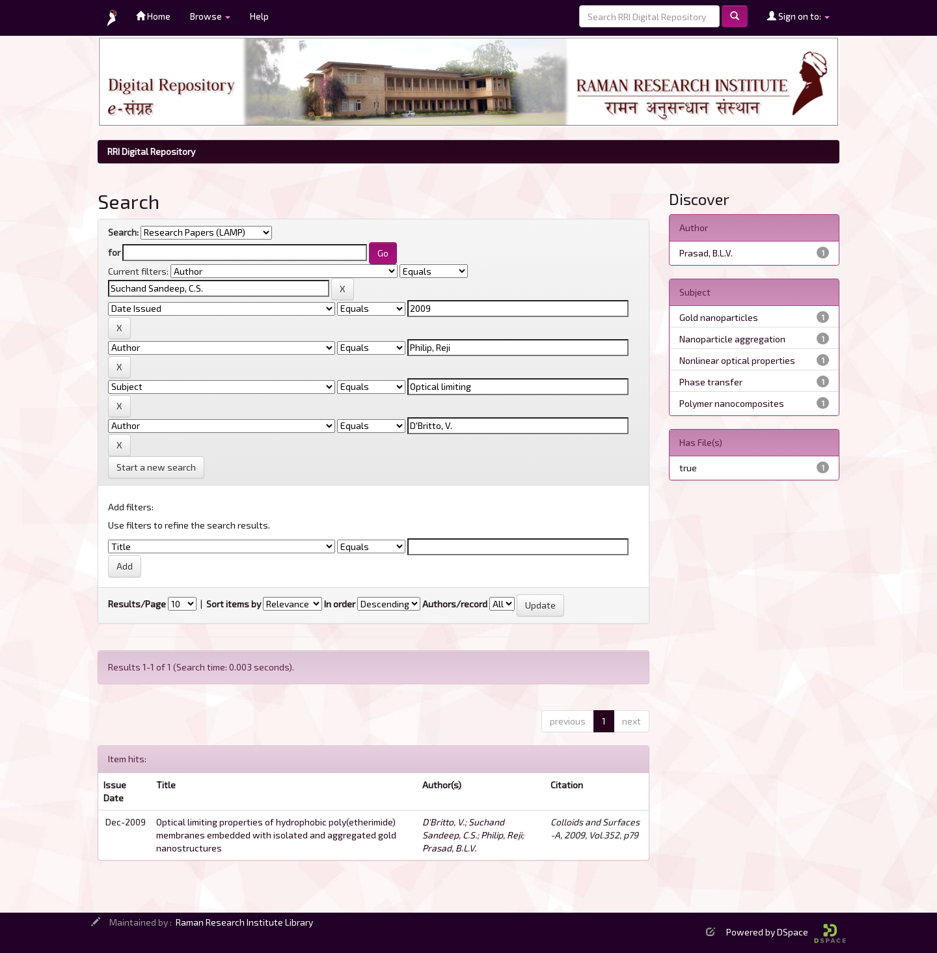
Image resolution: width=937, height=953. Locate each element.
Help (259, 15)
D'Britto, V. (443, 821)
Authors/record (454, 603)
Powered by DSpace (786, 931)
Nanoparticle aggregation (732, 338)
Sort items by (233, 603)
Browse (210, 15)
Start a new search (156, 467)
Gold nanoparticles (718, 317)
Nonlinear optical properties (737, 360)
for (114, 252)
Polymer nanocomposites (731, 403)
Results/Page (137, 603)
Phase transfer (710, 381)
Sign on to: (798, 15)
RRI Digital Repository (151, 151)
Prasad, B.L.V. (449, 847)
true (688, 467)
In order (339, 603)
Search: (123, 232)
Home (153, 15)
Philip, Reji (501, 834)
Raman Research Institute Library (244, 922)
